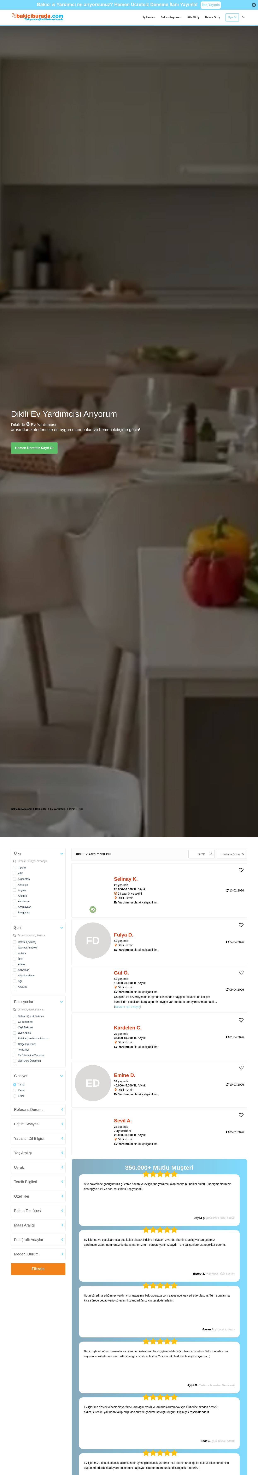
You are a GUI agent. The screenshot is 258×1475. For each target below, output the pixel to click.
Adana (21, 964)
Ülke (18, 853)
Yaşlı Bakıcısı (25, 1027)
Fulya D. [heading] (123, 935)
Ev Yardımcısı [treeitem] (58, 809)
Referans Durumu (28, 1110)
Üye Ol (232, 17)
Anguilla (22, 895)
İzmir (20, 958)
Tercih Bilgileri (25, 1182)
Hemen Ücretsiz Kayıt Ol (34, 447)
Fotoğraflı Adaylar (28, 1240)
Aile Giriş (193, 17)
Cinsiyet (20, 1076)
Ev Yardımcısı (25, 1021)
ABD (20, 873)
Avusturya (23, 901)
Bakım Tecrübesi (28, 1211)
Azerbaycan (24, 907)
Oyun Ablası (24, 1033)
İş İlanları (149, 17)
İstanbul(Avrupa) (27, 942)
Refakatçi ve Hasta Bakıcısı (33, 1038)
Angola (22, 890)
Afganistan (24, 879)
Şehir (18, 928)
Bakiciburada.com (21, 809)
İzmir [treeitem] (72, 809)
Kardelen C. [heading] (128, 1027)
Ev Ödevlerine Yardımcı (31, 1055)
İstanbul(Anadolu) (27, 947)
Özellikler (21, 1196)
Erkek (21, 1096)
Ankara (22, 953)
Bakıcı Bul (41, 809)
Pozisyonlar (23, 1002)
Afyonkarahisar (26, 975)
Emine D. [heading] (124, 1075)
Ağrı (20, 981)
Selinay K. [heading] (126, 879)
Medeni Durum (26, 1254)
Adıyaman (23, 970)
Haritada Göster (233, 854)
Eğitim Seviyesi (26, 1124)
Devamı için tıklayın (127, 1006)
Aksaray (22, 986)
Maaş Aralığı (24, 1225)
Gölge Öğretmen (27, 1044)
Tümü (21, 1084)
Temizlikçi (23, 1049)
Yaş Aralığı (23, 1153)
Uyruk (19, 1167)
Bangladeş (24, 912)
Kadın (21, 1090)
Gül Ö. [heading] (121, 973)
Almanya (23, 884)
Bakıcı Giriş (212, 17)
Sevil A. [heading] (123, 1120)
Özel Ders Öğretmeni (29, 1060)
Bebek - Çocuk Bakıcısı (31, 1016)
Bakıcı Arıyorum (171, 17)
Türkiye (22, 867)
